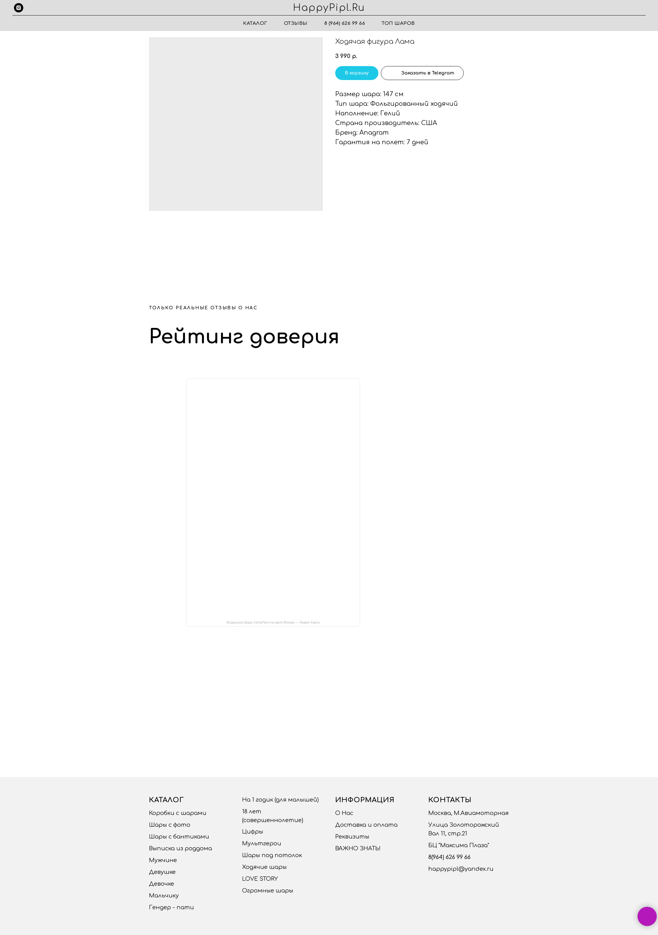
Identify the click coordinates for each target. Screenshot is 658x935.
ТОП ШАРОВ (398, 23)
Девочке (161, 884)
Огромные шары (267, 891)
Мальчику (164, 895)
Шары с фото (169, 825)
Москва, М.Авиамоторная (468, 813)
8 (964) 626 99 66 (344, 23)
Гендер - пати (171, 907)
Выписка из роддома (180, 848)
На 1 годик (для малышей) (280, 800)
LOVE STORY (260, 879)
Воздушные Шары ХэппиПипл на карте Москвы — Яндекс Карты (273, 622)
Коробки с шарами (177, 813)
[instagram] (18, 7)
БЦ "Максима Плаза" (458, 845)
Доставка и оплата (366, 825)
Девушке (162, 872)
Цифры (252, 832)
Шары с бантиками (179, 837)
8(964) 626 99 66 (449, 857)
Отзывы (296, 23)
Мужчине (163, 860)
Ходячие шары (264, 867)
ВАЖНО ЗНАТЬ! (358, 848)
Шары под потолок (272, 855)
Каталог (255, 23)
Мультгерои (261, 843)
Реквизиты (352, 837)
